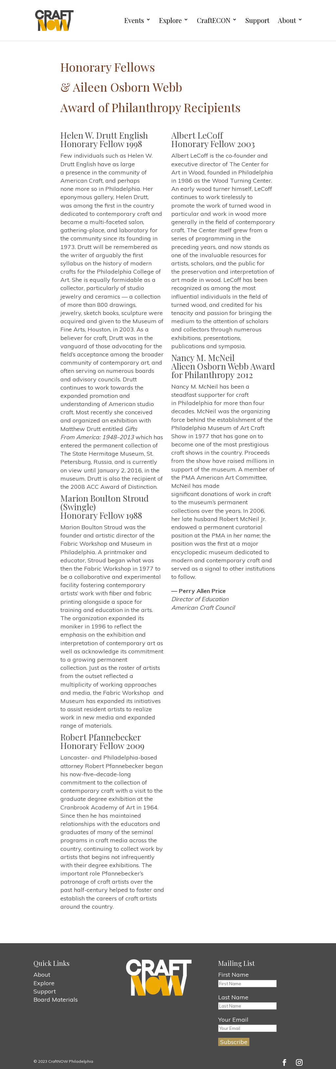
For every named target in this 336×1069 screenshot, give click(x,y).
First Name (233, 974)
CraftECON (213, 20)
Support (257, 20)
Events (134, 20)
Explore (170, 20)
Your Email (233, 1019)
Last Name (233, 997)
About (287, 20)
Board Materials (55, 999)
